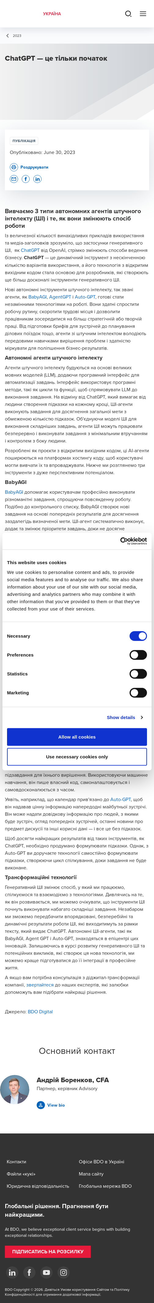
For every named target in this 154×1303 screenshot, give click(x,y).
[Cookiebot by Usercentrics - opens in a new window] (120, 541)
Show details (121, 717)
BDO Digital (40, 1011)
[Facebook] (29, 1272)
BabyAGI (37, 296)
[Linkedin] (12, 1272)
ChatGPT (30, 250)
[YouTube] (46, 1272)
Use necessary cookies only (77, 756)
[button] (14, 179)
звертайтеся (40, 984)
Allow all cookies (77, 736)
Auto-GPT (85, 296)
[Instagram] (63, 1272)
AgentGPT (60, 296)
